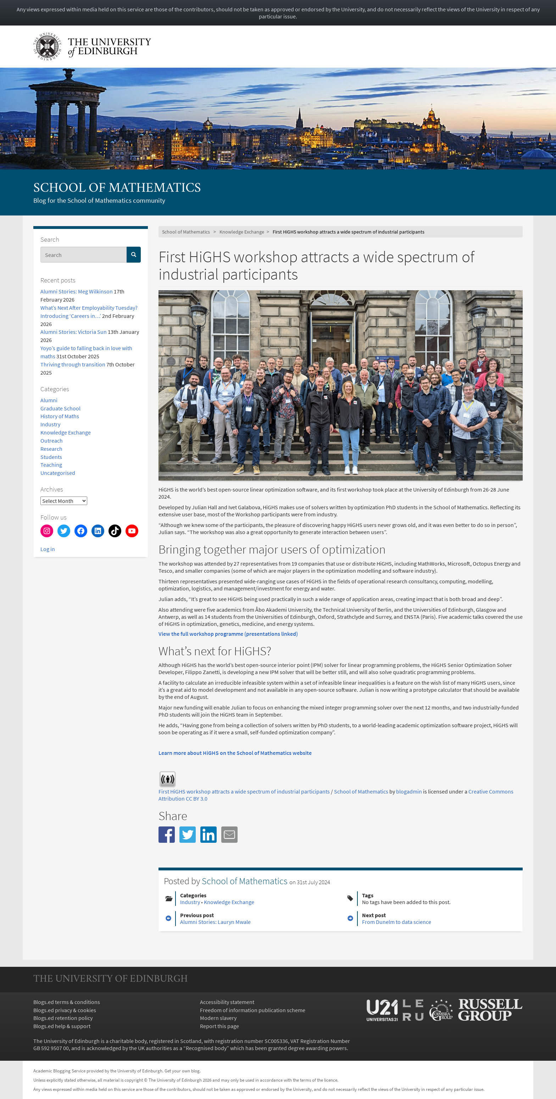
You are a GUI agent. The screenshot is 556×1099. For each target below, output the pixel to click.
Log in (47, 549)
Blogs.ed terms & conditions (66, 1001)
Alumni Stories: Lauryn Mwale (215, 921)
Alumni (48, 400)
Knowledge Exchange (65, 432)
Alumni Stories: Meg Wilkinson (76, 291)
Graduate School (60, 408)
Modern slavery (218, 1017)
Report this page (219, 1026)
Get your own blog (182, 1070)
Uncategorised (57, 472)
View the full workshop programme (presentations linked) (228, 633)
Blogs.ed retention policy (63, 1017)
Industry (50, 424)
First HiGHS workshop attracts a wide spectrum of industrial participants (244, 791)
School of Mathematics (117, 189)
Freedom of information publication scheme (252, 1010)
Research (51, 448)
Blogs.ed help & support (61, 1026)
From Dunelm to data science (396, 921)
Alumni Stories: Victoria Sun (73, 331)
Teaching (51, 464)
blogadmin (409, 791)
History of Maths (59, 416)
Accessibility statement (227, 1001)
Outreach (51, 440)
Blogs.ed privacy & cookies (64, 1010)
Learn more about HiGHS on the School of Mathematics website (235, 752)
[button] (167, 834)
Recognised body (206, 1048)
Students (51, 456)
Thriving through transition (72, 364)
